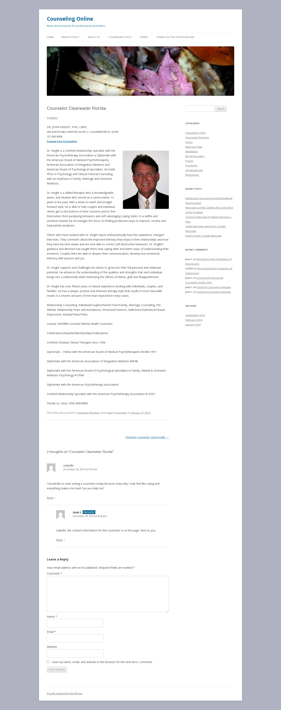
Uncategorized (194, 170)
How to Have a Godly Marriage (203, 235)
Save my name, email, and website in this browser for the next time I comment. (102, 662)
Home (50, 37)
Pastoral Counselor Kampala (214, 287)
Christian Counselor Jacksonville (147, 437)
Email (51, 632)
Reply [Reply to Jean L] (59, 540)
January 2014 (193, 324)
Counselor (121, 412)
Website (52, 647)
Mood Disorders (195, 156)
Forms (144, 37)
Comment (54, 573)
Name (52, 616)
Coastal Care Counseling (62, 141)
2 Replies (52, 118)
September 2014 (195, 315)
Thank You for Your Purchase (175, 37)
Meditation (191, 151)
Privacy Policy (70, 37)
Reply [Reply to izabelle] (50, 497)
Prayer (189, 161)
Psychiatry (191, 165)
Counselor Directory (88, 412)
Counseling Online (70, 18)
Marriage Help (193, 147)
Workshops (192, 175)
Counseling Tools (120, 37)
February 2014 (193, 320)
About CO (94, 37)
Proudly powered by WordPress (64, 693)
